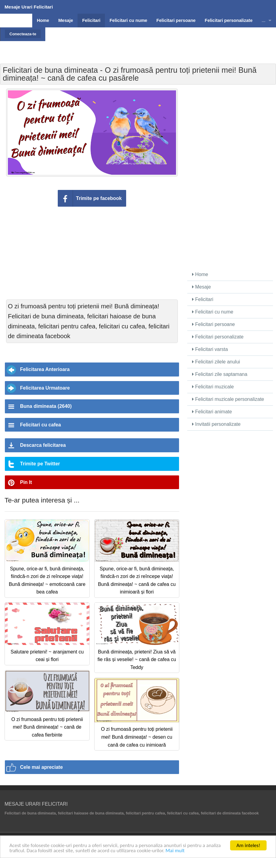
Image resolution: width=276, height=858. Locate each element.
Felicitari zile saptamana (219, 374)
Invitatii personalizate (216, 424)
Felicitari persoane (213, 324)
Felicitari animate (212, 411)
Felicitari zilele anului (216, 361)
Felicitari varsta (210, 349)
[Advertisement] (160, 41)
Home (200, 274)
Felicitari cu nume (212, 311)
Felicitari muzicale (213, 386)
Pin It (26, 482)
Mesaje (201, 286)
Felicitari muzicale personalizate (228, 399)
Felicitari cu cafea (40, 424)
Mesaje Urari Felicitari (29, 6)
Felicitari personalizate (218, 336)
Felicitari (202, 299)
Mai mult (175, 851)
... (263, 20)
